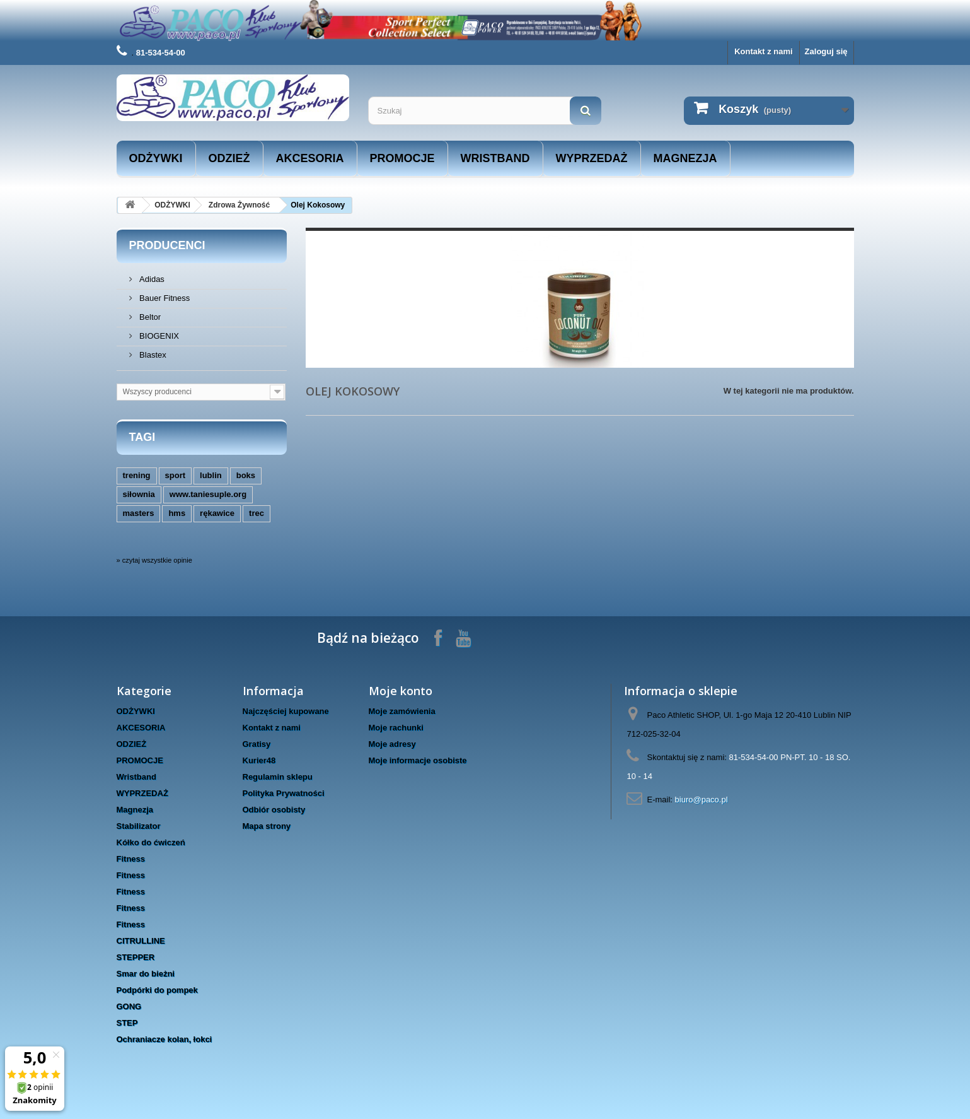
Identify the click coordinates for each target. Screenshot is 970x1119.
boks (245, 475)
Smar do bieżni (146, 973)
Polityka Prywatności (284, 793)
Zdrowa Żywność (239, 205)
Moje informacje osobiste (418, 760)
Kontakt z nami (763, 51)
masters (138, 513)
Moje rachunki (396, 727)
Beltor (149, 317)
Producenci (167, 245)
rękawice (217, 513)
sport (175, 475)
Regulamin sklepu (278, 777)
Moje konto (400, 690)
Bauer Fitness (163, 298)
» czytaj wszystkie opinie (154, 560)
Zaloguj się (826, 51)
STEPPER (136, 957)
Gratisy (257, 744)
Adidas (151, 279)
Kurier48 (259, 760)
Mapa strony (267, 826)
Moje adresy (392, 744)
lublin (211, 475)
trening (137, 475)
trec (256, 513)
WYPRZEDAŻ (592, 158)
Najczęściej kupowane (286, 711)
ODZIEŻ (229, 158)
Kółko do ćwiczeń (151, 842)
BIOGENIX (158, 336)
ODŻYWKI (156, 158)
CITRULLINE (141, 941)
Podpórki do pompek (157, 990)
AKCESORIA (310, 158)
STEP (127, 1023)
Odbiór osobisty (274, 809)
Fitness (131, 859)
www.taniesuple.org (208, 494)
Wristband (495, 158)
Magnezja (685, 158)
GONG (129, 1006)
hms (176, 513)
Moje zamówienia (402, 711)
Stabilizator (139, 826)
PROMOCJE (402, 158)
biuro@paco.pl (701, 799)
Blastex (151, 355)
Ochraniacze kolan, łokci (164, 1039)
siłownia (139, 494)
